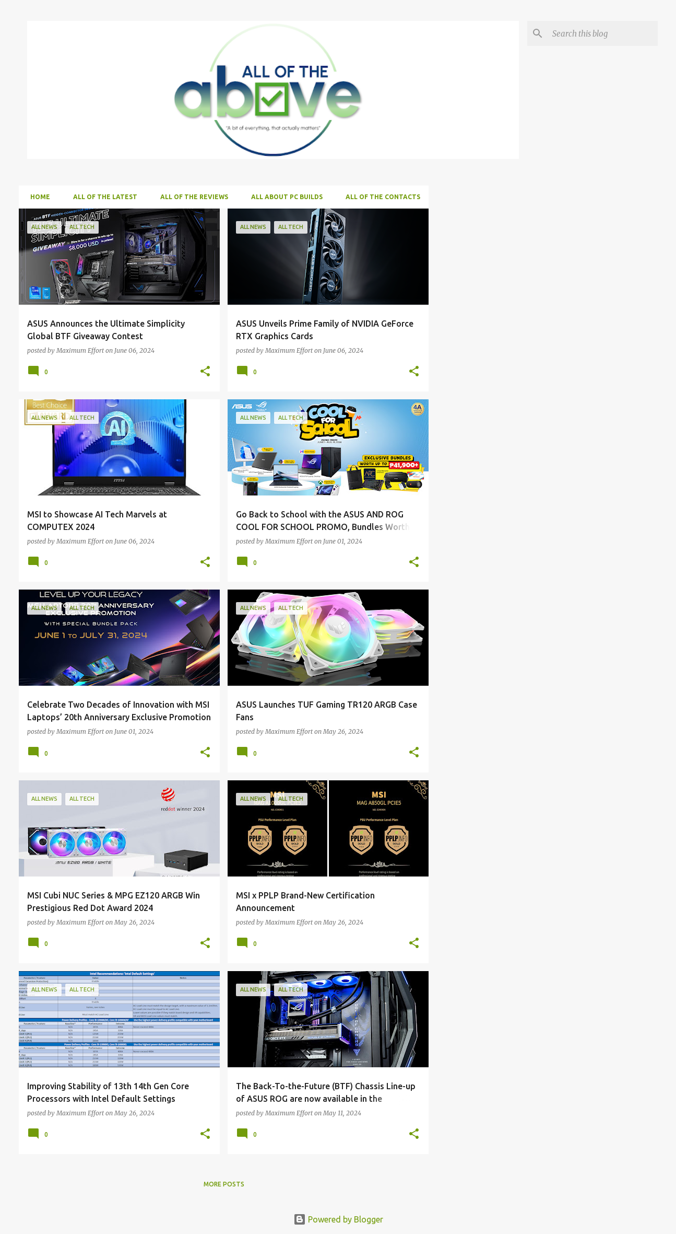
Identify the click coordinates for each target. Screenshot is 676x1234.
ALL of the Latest (102, 196)
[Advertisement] (515, 274)
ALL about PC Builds (283, 196)
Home (37, 196)
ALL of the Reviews (191, 196)
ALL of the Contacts (379, 196)
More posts (224, 1184)
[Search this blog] (603, 33)
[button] (205, 372)
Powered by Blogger (338, 1219)
